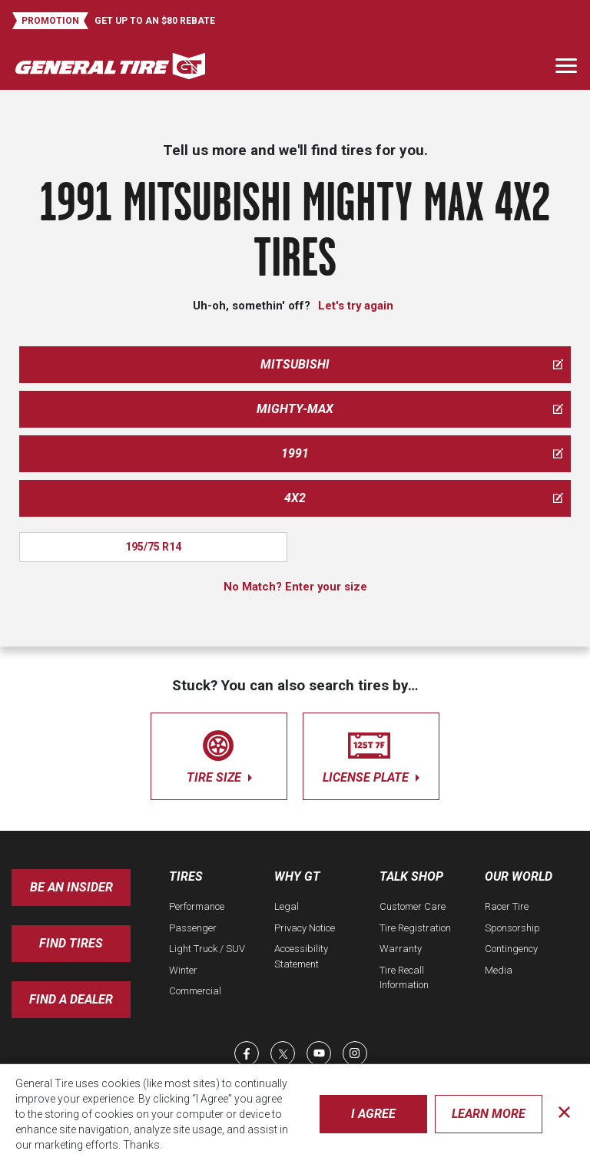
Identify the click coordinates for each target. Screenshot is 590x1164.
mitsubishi (411, 364)
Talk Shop (411, 876)
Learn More (488, 1113)
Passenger (193, 928)
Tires (186, 876)
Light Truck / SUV (207, 948)
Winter (183, 970)
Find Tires (71, 943)
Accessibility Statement (301, 956)
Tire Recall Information (404, 977)
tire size (219, 754)
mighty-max (410, 409)
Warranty (401, 948)
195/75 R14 (153, 547)
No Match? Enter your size (295, 587)
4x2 (423, 498)
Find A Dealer (71, 999)
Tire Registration (415, 928)
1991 (422, 453)
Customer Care (413, 906)
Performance (196, 906)
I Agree (373, 1113)
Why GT (297, 876)
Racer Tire (507, 906)
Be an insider (71, 887)
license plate (371, 754)
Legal (286, 906)
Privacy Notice (304, 928)
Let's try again (355, 305)
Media (498, 970)
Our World (518, 876)
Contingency (511, 948)
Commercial (195, 991)
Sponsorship (512, 928)
